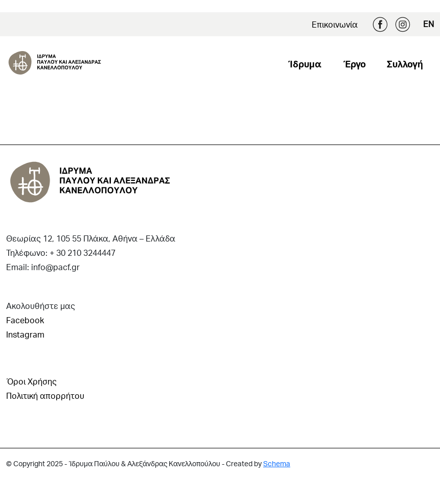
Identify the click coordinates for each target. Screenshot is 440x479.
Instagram (402, 24)
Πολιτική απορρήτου (45, 395)
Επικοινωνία (335, 24)
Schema (276, 463)
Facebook (380, 24)
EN (428, 23)
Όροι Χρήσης (31, 381)
